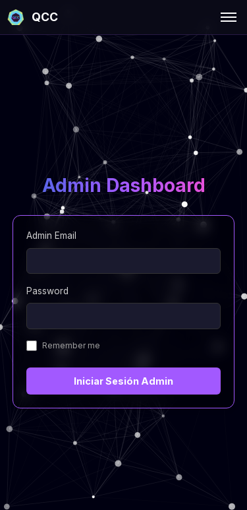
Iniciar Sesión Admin (123, 381)
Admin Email (51, 235)
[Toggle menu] (228, 17)
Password (47, 291)
